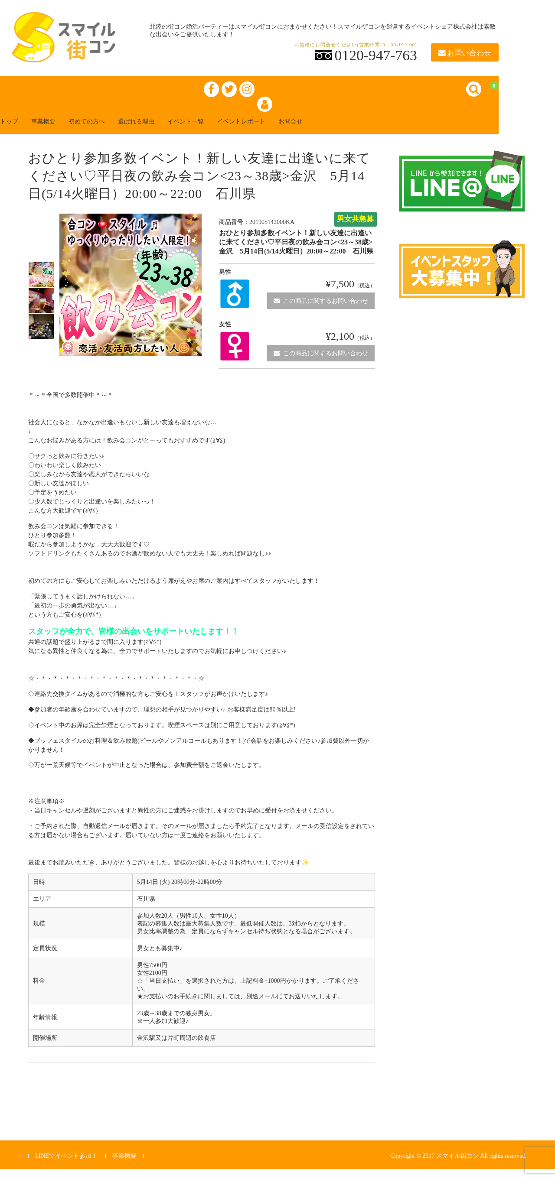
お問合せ (355, 130)
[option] (41, 284)
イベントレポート (296, 130)
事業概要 (61, 130)
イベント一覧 (230, 130)
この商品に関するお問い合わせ (321, 310)
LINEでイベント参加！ (66, 1166)
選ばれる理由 (172, 130)
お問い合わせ (464, 53)
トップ (19, 130)
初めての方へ (113, 130)
